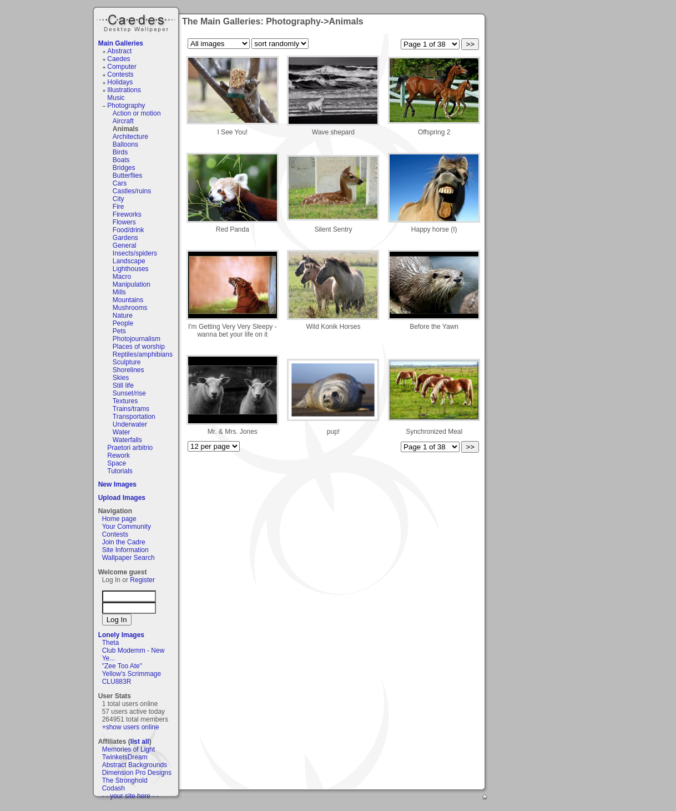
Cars (120, 183)
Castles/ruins (132, 191)
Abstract (119, 51)
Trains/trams (131, 409)
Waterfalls (127, 440)
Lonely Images (121, 635)
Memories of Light (128, 749)
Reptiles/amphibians (143, 354)
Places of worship (139, 347)
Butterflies (127, 175)
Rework (118, 455)
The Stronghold (125, 780)
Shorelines (128, 370)
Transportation (134, 416)
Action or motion (137, 113)
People (123, 323)
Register (142, 580)
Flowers (124, 222)
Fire (118, 207)
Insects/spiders (135, 253)
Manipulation (131, 284)
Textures (125, 401)
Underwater (130, 424)
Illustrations (124, 90)
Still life (123, 385)
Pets (119, 331)
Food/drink (128, 230)
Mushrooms (130, 308)
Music (115, 98)
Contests (120, 74)
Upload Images (121, 498)
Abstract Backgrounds (134, 765)
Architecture (130, 137)
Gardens (125, 238)
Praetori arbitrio (130, 448)
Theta (110, 643)
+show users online (130, 727)
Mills (119, 292)
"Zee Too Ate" (122, 666)
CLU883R (117, 681)
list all (139, 741)
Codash (113, 788)
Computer (122, 67)
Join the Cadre (123, 542)
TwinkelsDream (125, 757)
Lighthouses (131, 269)
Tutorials (120, 471)
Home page (119, 519)
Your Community (126, 526)
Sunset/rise (129, 393)
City (118, 199)
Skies (121, 378)
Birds (120, 152)
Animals (126, 129)
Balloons (125, 144)
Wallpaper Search (128, 558)
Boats (121, 160)
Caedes (137, 21)
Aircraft (123, 121)
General (125, 245)
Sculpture (127, 362)
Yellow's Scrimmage (132, 674)
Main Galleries (120, 43)
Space (116, 463)
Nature (123, 315)
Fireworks (127, 214)
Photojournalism (136, 339)
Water (121, 432)
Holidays (120, 82)
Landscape (129, 261)
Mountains (128, 300)
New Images (117, 484)
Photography (126, 105)
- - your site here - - (130, 796)
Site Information (125, 550)
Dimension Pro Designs (136, 773)
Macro (122, 277)
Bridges (124, 168)
